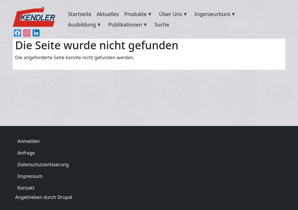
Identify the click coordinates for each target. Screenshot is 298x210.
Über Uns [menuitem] (172, 14)
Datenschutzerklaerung (43, 164)
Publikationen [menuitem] (127, 25)
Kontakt (26, 188)
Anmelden (28, 141)
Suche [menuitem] (162, 24)
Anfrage (26, 153)
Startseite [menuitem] (79, 14)
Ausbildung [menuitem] (83, 25)
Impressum (29, 176)
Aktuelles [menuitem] (108, 14)
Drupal (64, 197)
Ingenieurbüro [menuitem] (214, 14)
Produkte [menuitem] (137, 14)
